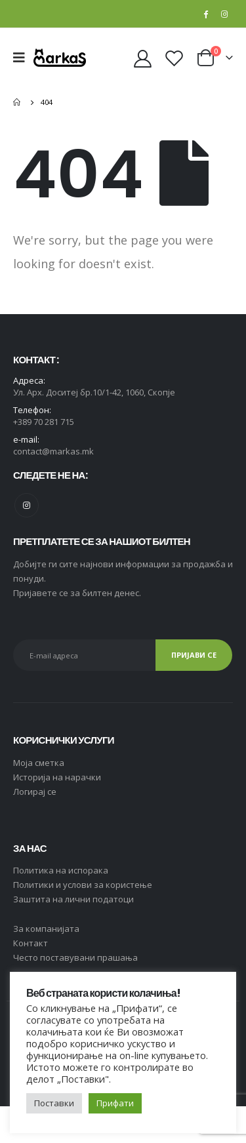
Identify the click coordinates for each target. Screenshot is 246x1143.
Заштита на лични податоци (73, 899)
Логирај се (34, 791)
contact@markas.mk (53, 451)
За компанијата (46, 928)
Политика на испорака (60, 870)
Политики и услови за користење (82, 885)
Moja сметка (38, 763)
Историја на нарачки (57, 777)
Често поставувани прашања (75, 957)
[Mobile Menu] (23, 58)
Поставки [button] (54, 1103)
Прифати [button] (115, 1103)
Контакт (30, 943)
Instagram (26, 505)
